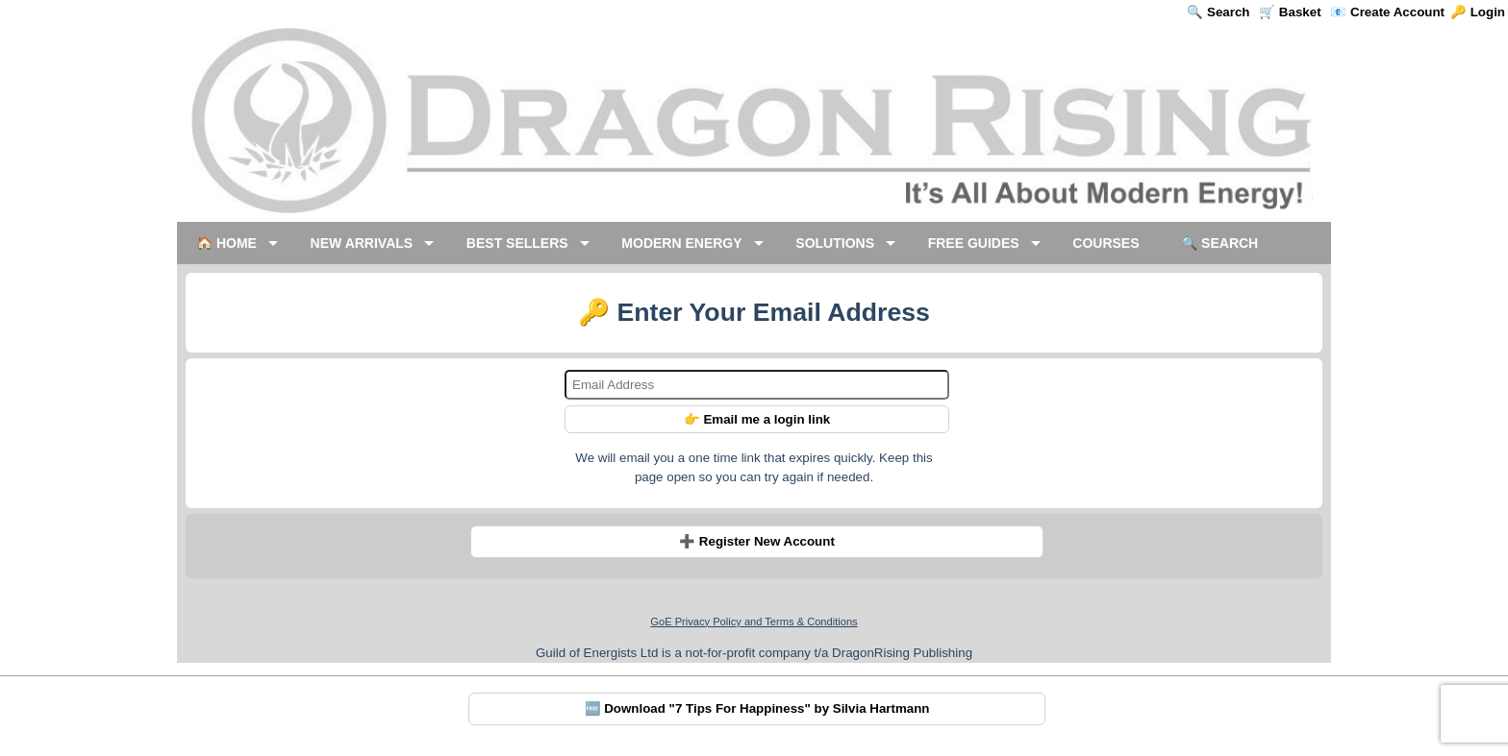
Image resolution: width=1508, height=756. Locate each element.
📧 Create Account (1387, 12)
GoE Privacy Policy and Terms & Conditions (753, 621)
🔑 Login (1477, 12)
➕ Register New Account (757, 541)
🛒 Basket (1289, 12)
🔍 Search (1218, 12)
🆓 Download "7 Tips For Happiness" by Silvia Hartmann (757, 708)
